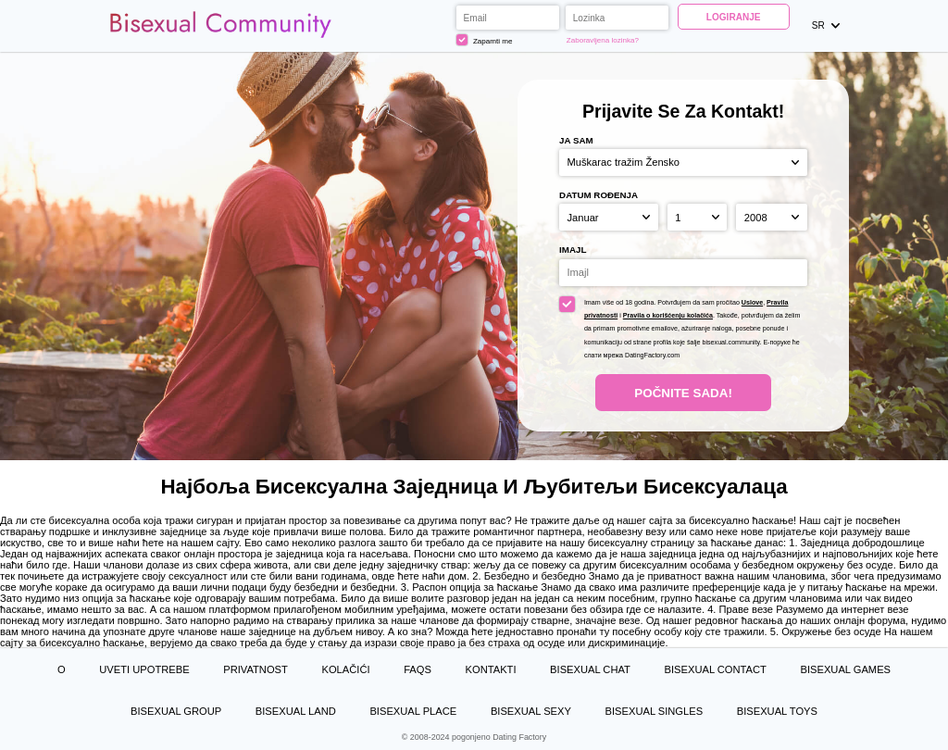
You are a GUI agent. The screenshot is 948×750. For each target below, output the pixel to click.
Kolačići (345, 669)
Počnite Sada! (683, 393)
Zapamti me (484, 39)
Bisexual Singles (654, 711)
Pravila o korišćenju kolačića (668, 315)
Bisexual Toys (777, 711)
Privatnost (255, 669)
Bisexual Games (845, 669)
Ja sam (576, 140)
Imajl (572, 249)
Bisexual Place (412, 711)
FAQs (417, 669)
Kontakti (491, 669)
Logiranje (733, 17)
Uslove (752, 302)
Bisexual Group (176, 711)
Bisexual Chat (590, 669)
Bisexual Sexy (531, 711)
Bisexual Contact (716, 669)
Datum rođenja (598, 195)
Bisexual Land (296, 711)
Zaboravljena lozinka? (603, 40)
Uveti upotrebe (144, 669)
